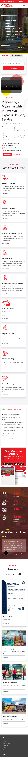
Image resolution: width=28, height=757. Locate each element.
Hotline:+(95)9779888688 (7, 1)
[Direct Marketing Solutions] (5, 354)
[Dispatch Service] (5, 329)
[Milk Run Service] (6, 303)
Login (21, 1)
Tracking (5, 55)
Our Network (16, 154)
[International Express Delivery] (5, 379)
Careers (5, 749)
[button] (19, 47)
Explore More (7, 154)
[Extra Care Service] (4, 203)
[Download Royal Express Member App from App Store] (19, 463)
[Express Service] (5, 253)
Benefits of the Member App (11, 409)
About (4, 741)
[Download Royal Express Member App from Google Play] (8, 463)
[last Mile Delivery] (5, 228)
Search (14, 68)
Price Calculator (16, 55)
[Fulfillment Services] (5, 278)
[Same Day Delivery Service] (5, 178)
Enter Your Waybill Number (9, 61)
